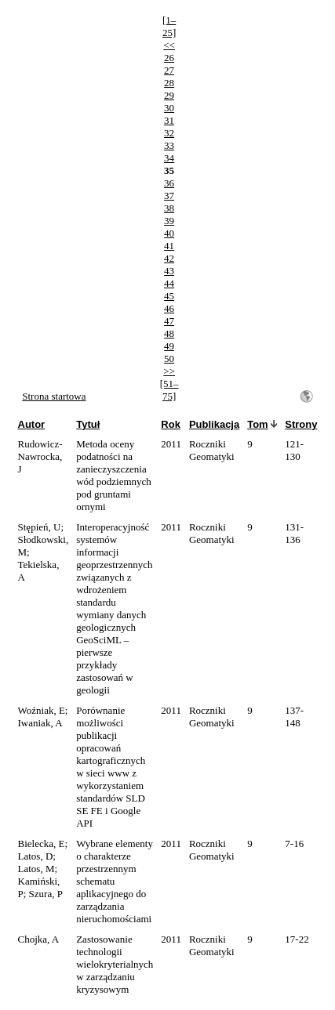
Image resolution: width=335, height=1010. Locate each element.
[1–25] (169, 26)
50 (169, 358)
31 (169, 120)
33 (169, 145)
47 (169, 321)
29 (169, 95)
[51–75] (169, 390)
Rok (170, 424)
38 (169, 208)
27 (169, 70)
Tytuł (88, 424)
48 (169, 333)
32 (169, 133)
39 (169, 220)
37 (169, 195)
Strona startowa (54, 396)
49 (169, 346)
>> (169, 371)
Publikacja (214, 424)
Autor (32, 424)
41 (169, 246)
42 (169, 258)
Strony (301, 424)
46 (169, 308)
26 (169, 57)
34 (169, 158)
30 (169, 108)
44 (169, 283)
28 (169, 83)
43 (169, 271)
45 (169, 296)
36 (169, 183)
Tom (257, 424)
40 (169, 233)
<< (169, 45)
